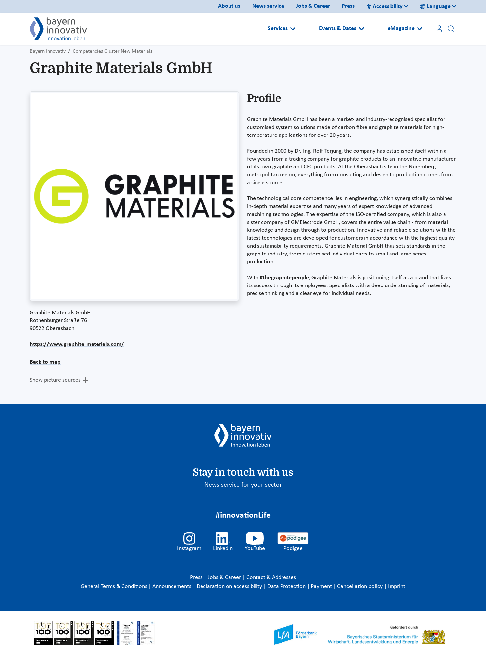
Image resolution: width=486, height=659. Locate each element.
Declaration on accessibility (230, 587)
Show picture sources (55, 380)
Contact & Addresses (271, 577)
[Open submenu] (292, 28)
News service (268, 6)
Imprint (396, 587)
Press (348, 6)
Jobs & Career (313, 6)
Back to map (45, 362)
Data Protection (287, 587)
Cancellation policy (360, 587)
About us (229, 6)
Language (435, 6)
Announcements (172, 587)
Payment (322, 587)
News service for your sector (243, 485)
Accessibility (384, 6)
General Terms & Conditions (114, 587)
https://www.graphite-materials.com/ (77, 344)
